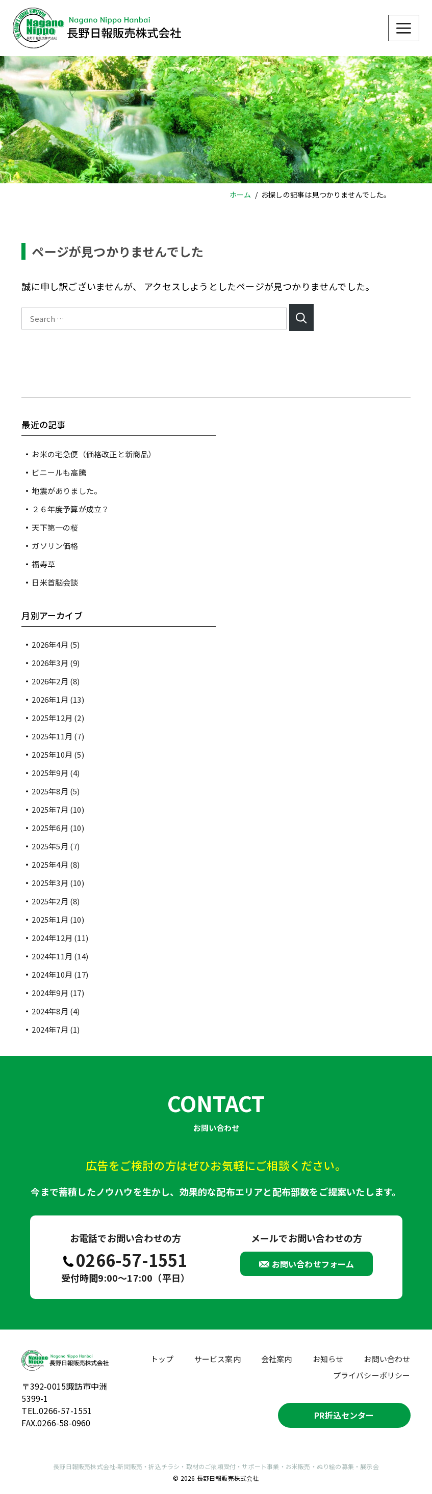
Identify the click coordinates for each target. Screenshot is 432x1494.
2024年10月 (60, 974)
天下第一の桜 (55, 527)
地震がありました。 (66, 490)
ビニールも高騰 (59, 472)
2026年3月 (56, 662)
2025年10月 (58, 754)
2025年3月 (58, 882)
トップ (162, 1358)
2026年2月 (56, 681)
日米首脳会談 (55, 582)
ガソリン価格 (55, 545)
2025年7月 (58, 809)
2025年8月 (56, 791)
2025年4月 (56, 864)
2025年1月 (58, 919)
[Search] (301, 317)
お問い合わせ (387, 1358)
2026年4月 (56, 644)
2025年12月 (58, 717)
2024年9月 (58, 992)
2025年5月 (56, 846)
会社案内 (276, 1358)
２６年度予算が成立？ (70, 509)
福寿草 (43, 564)
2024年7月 (56, 1029)
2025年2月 (56, 901)
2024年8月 (56, 1011)
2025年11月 (58, 736)
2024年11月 (60, 956)
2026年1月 (58, 699)
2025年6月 (58, 827)
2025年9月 (56, 772)
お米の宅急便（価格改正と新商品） (94, 454)
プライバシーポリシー (372, 1375)
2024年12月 (60, 937)
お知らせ (328, 1358)
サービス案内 (217, 1358)
